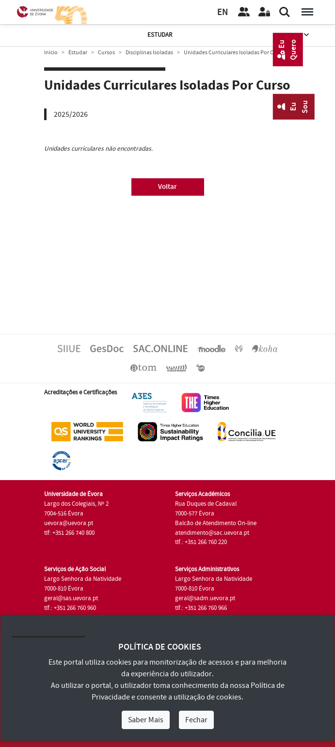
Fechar (196, 720)
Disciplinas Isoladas (149, 52)
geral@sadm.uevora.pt (205, 598)
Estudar (229, 35)
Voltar (167, 186)
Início (51, 52)
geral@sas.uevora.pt (71, 598)
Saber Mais (145, 720)
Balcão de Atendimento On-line (215, 523)
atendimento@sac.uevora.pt (212, 533)
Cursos (106, 52)
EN (222, 12)
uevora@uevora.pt (68, 523)
